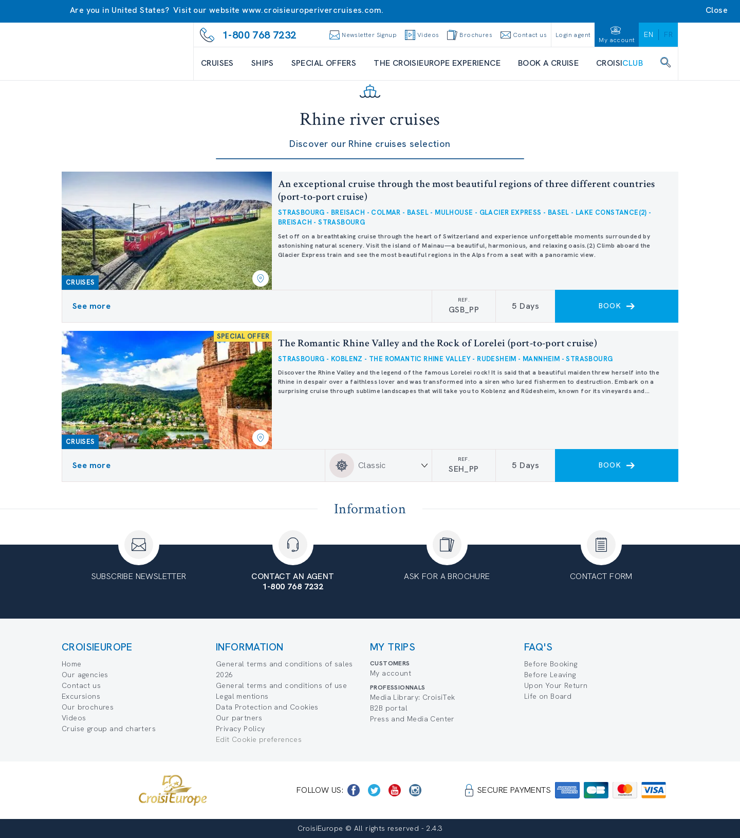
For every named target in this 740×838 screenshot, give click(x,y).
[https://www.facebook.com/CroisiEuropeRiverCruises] (353, 790)
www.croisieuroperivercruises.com (311, 10)
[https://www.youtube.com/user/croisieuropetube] (394, 790)
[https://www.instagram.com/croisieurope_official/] (415, 790)
